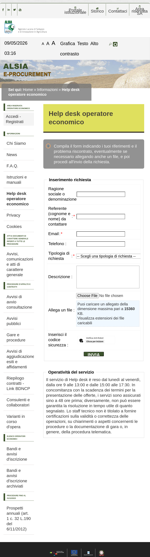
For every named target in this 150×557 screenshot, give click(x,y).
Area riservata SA (140, 10)
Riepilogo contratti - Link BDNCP (18, 383)
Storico (97, 10)
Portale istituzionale (75, 10)
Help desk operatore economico (18, 198)
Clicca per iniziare (94, 341)
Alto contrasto (79, 48)
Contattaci (117, 10)
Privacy (13, 215)
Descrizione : (60, 276)
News (12, 154)
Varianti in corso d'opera (16, 421)
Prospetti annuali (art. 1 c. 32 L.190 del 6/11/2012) (19, 518)
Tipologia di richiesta (58, 256)
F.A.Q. (12, 166)
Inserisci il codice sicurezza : (58, 339)
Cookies (14, 226)
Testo (82, 43)
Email (53, 233)
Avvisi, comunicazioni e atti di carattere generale (20, 264)
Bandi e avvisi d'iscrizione (17, 454)
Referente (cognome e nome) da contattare (59, 216)
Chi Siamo (16, 143)
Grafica (67, 43)
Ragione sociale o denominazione (62, 193)
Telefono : (57, 243)
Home (28, 90)
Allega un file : (61, 310)
